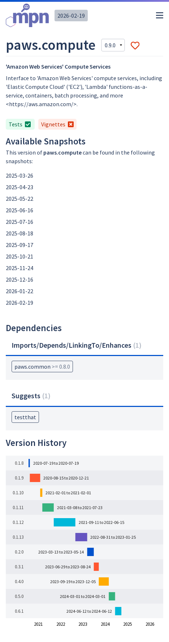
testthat (25, 417)
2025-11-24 (19, 268)
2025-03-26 (19, 175)
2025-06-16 (19, 210)
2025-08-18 (19, 233)
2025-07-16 (19, 221)
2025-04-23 (19, 187)
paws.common (42, 366)
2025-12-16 (19, 279)
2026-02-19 (71, 15)
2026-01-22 (19, 291)
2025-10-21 (19, 256)
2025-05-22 (19, 198)
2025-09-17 (19, 244)
